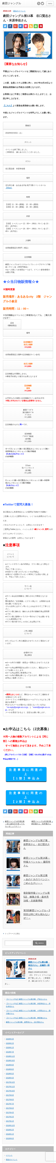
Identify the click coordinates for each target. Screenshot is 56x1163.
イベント (9, 1155)
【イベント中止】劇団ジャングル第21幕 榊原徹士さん (26, 1018)
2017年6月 (10, 1108)
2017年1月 (10, 1121)
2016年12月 (10, 1125)
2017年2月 (10, 1117)
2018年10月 (10, 1060)
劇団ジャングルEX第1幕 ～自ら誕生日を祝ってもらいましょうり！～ (15, 824)
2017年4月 (10, 1112)
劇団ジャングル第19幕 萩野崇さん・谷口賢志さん (25, 1022)
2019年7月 (10, 1052)
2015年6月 (10, 1138)
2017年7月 (10, 1104)
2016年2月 (10, 1130)
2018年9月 (10, 1065)
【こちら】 (8, 105)
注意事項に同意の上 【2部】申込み (26, 797)
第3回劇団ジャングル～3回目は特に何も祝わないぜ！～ (36, 914)
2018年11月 (10, 1056)
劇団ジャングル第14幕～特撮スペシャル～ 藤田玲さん (36, 862)
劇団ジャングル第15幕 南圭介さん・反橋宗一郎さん (39, 965)
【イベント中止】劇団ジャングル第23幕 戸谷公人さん (26, 999)
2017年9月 (10, 1095)
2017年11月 (10, 1086)
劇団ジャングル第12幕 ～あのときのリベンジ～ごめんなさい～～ (36, 879)
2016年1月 (10, 1134)
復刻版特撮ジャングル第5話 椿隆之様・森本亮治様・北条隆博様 (36, 897)
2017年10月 (10, 1091)
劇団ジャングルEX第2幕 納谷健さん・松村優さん (42, 822)
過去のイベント (19, 11)
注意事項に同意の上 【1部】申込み (26, 774)
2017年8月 (10, 1099)
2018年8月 (10, 1069)
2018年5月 (10, 1074)
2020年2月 (10, 1043)
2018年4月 (10, 1078)
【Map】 (8, 188)
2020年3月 (10, 1039)
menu (50, 3)
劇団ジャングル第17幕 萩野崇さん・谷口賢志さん (36, 844)
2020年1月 (10, 1047)
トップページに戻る (12, 933)
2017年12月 (10, 1082)
